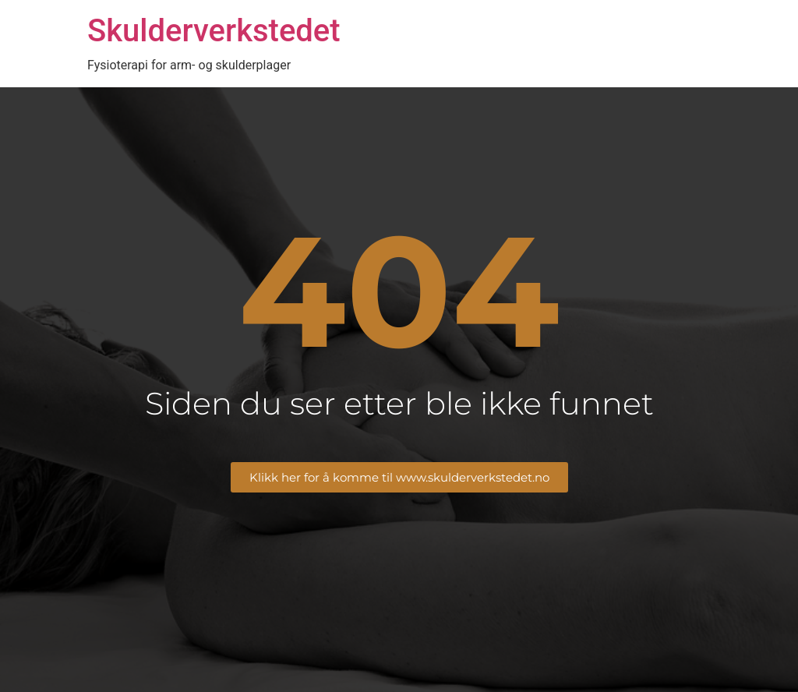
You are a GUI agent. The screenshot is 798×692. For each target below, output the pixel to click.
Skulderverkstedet (214, 30)
